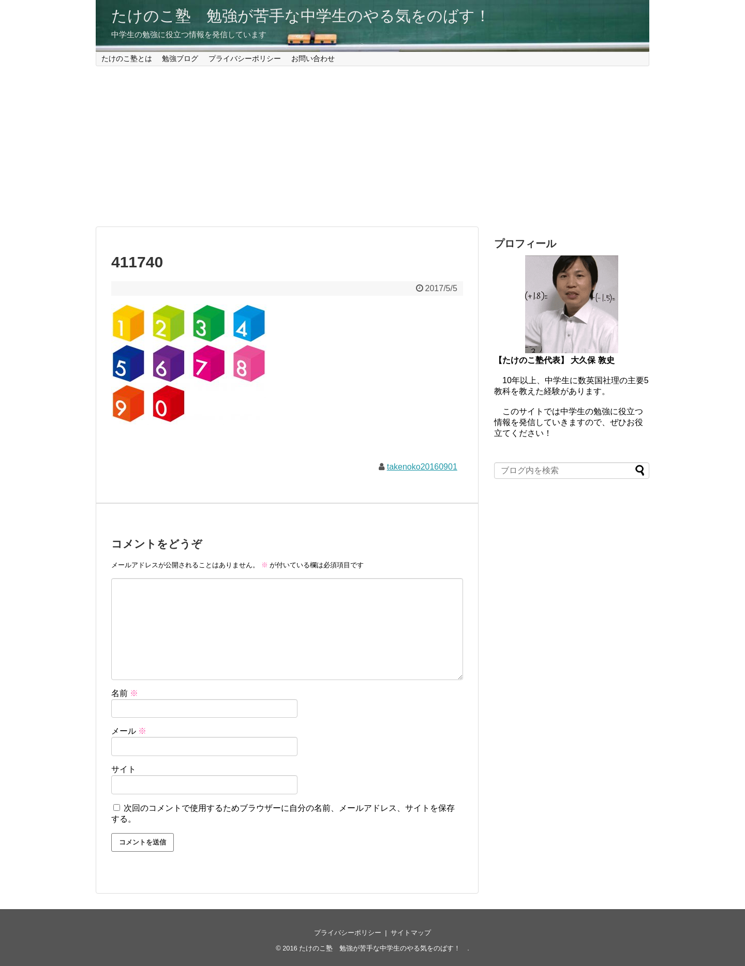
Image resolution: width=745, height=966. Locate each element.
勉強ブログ (180, 58)
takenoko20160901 (422, 466)
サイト (123, 769)
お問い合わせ (313, 58)
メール (128, 731)
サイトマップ (411, 933)
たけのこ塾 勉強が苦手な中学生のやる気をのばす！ (308, 15)
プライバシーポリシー (244, 58)
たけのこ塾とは (126, 58)
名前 (124, 693)
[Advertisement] (372, 146)
